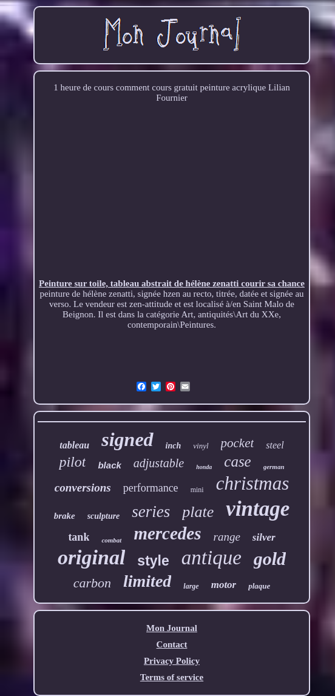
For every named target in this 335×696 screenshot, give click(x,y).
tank (78, 537)
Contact (172, 644)
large (190, 586)
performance (150, 488)
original (91, 557)
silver (264, 537)
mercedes (167, 533)
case (237, 461)
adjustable (159, 463)
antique (211, 558)
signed (127, 439)
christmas (252, 483)
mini (197, 489)
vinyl (200, 445)
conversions (83, 487)
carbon (92, 582)
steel (274, 445)
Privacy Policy (172, 661)
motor (224, 584)
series (151, 511)
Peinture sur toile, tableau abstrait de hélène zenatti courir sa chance (172, 283)
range (227, 536)
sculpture (103, 516)
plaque (259, 585)
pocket (237, 443)
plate (198, 512)
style (153, 561)
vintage (257, 509)
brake (64, 516)
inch (173, 445)
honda (204, 467)
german (274, 466)
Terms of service (171, 677)
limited (147, 581)
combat (111, 540)
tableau (74, 445)
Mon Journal (171, 628)
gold (270, 559)
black (109, 465)
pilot (72, 462)
